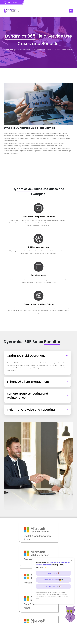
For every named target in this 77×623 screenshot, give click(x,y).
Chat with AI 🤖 (53, 573)
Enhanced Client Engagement (28, 382)
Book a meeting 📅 (53, 586)
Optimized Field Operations (26, 356)
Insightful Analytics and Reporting (31, 410)
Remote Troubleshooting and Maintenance (27, 396)
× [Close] (71, 560)
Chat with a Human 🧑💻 (53, 580)
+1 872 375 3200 (12, 2)
